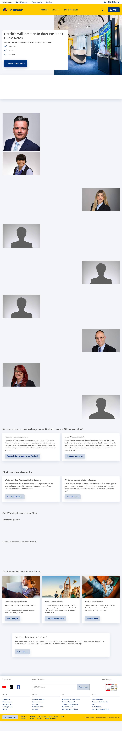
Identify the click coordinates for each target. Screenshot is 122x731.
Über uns (39, 728)
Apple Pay (6, 710)
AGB (62, 726)
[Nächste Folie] (118, 697)
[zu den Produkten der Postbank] (75, 465)
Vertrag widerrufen (10, 727)
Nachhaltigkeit (67, 717)
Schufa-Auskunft (68, 712)
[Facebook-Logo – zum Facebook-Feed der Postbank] (18, 697)
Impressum (33, 726)
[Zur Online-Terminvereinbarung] (15, 63)
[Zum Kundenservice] (73, 506)
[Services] (55, 9)
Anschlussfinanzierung (100, 719)
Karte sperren (37, 712)
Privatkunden (7, 2)
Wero (4, 719)
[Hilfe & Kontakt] (70, 9)
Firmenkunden (37, 2)
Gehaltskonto (97, 717)
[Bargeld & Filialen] (112, 2)
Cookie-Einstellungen (51, 728)
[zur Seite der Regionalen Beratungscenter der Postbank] (22, 465)
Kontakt (35, 714)
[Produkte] (44, 9)
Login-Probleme (38, 710)
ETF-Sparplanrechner (70, 719)
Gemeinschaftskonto (100, 712)
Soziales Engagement (70, 714)
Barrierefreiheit (53, 726)
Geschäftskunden (22, 2)
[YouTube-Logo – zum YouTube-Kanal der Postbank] (4, 697)
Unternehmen (7, 712)
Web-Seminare (37, 717)
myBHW (35, 719)
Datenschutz (42, 726)
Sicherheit (24, 726)
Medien (32, 728)
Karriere (49, 2)
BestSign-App (7, 717)
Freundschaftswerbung (71, 710)
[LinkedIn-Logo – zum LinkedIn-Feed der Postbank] (11, 697)
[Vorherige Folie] (104, 697)
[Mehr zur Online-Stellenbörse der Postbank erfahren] (22, 662)
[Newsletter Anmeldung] (54, 697)
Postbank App (7, 714)
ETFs (93, 714)
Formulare (24, 728)
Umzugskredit (97, 710)
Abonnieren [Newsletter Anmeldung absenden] (83, 697)
